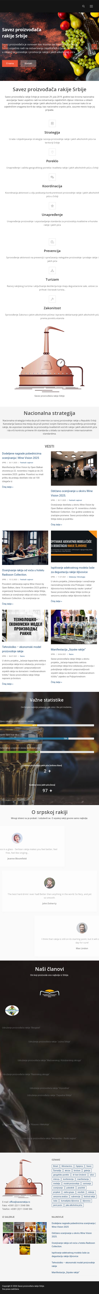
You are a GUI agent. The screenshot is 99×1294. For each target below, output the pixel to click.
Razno (22, 656)
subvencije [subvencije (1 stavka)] (75, 1196)
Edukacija (72, 577)
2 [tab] (52, 69)
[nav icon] (91, 6)
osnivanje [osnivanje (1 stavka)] (87, 1183)
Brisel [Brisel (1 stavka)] (55, 1166)
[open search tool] (83, 6)
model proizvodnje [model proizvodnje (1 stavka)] (71, 1183)
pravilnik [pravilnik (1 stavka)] (81, 1188)
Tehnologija (81, 577)
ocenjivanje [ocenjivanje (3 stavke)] (58, 1188)
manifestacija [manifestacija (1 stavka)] (83, 1179)
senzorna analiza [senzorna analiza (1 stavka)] (60, 1196)
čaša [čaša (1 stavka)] (55, 1201)
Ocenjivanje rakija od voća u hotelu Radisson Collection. (73, 1245)
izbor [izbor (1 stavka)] (92, 1175)
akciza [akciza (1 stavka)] (67, 1170)
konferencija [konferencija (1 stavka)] (68, 1179)
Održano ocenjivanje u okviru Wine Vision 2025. (72, 1235)
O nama (10, 63)
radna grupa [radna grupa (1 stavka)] (69, 1192)
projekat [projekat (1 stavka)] (56, 1192)
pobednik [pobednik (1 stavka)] (70, 1188)
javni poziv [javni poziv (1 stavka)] (57, 1205)
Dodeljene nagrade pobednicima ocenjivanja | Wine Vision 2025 (74, 1225)
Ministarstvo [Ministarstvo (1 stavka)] (67, 1166)
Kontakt (28, 63)
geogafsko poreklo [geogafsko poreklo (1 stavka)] (61, 1175)
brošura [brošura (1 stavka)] (77, 1170)
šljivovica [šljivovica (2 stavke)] (86, 1201)
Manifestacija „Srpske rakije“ (68, 649)
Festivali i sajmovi (26, 463)
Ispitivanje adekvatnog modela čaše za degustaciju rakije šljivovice (71, 1254)
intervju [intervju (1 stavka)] (56, 1179)
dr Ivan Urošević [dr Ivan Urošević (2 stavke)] (79, 1175)
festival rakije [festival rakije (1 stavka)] (89, 1196)
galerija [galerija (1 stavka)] (87, 1170)
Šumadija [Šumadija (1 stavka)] (57, 1170)
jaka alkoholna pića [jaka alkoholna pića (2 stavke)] (74, 1205)
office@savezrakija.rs (19, 1202)
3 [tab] (59, 69)
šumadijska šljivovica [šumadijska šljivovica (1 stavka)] (70, 1201)
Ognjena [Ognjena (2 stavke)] (79, 1166)
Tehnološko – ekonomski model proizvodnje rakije (73, 1264)
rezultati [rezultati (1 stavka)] (81, 1192)
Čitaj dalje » (7, 487)
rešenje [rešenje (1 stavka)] (91, 1192)
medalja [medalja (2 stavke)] (56, 1183)
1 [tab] (44, 69)
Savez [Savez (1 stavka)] (88, 1166)
